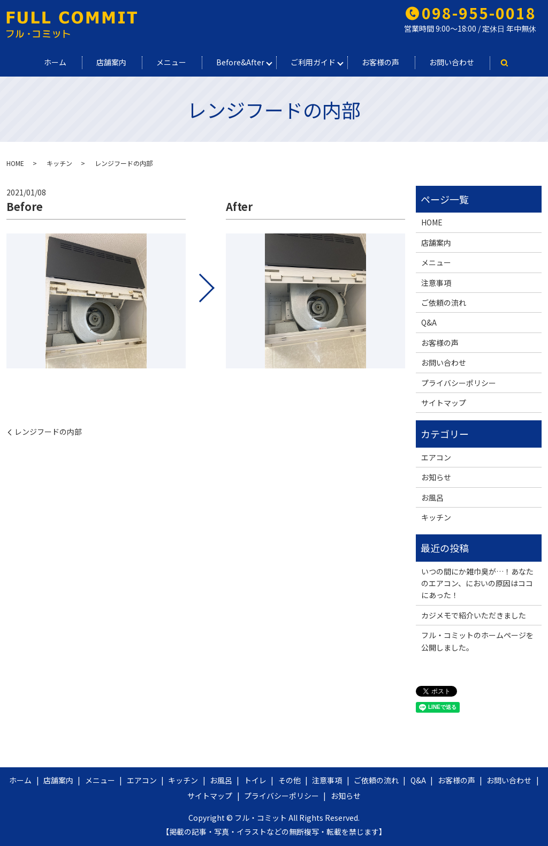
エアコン (436, 457)
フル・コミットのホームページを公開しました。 (477, 641)
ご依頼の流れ (443, 302)
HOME (15, 163)
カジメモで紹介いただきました (473, 615)
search (504, 63)
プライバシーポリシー (458, 382)
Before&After (240, 62)
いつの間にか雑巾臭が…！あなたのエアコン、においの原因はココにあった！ (477, 583)
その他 (289, 780)
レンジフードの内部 (48, 432)
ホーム (55, 62)
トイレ (255, 780)
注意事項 (436, 282)
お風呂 (432, 497)
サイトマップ (443, 402)
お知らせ (436, 477)
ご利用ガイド (313, 62)
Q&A (429, 322)
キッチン (59, 163)
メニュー (171, 62)
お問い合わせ (451, 62)
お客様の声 (380, 62)
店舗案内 (111, 62)
